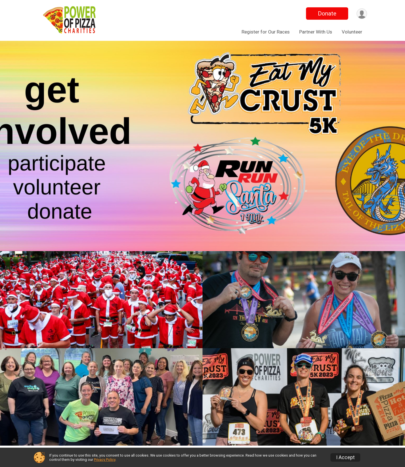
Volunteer (352, 32)
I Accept (345, 457)
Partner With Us (315, 32)
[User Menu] (362, 13)
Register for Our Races (266, 32)
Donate (327, 13)
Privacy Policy (104, 459)
